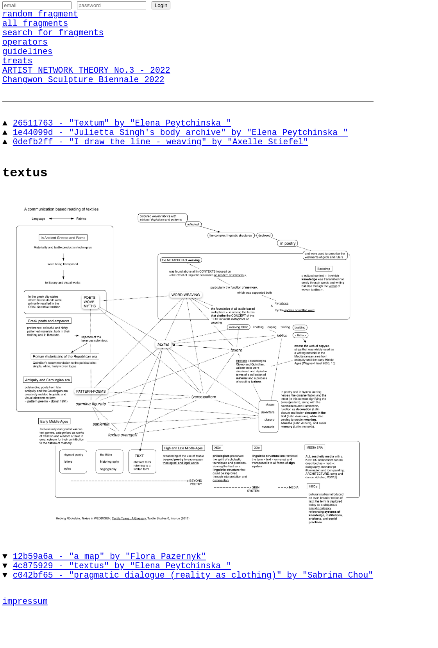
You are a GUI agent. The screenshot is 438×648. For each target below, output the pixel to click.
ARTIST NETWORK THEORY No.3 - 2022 (86, 85)
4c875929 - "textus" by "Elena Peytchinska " (122, 594)
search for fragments (53, 39)
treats (17, 73)
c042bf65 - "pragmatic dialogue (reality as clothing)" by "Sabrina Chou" (193, 606)
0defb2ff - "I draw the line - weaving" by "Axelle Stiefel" (160, 164)
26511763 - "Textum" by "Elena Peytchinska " (122, 141)
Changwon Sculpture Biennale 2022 (83, 96)
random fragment (40, 17)
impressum (25, 634)
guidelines (27, 62)
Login (161, 7)
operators (25, 51)
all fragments (35, 28)
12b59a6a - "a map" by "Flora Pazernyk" (109, 583)
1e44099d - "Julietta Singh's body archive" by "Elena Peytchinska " (180, 153)
